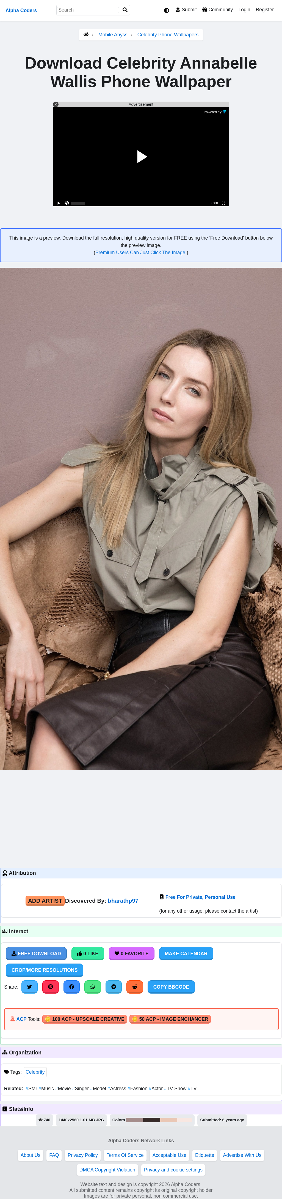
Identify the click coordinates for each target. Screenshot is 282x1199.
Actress (117, 1088)
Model (98, 1088)
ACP (21, 1019)
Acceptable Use (169, 1155)
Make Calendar (186, 953)
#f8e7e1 (184, 1120)
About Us (30, 1155)
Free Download (36, 953)
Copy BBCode (171, 987)
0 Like (87, 953)
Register (265, 9)
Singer (81, 1088)
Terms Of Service (125, 1155)
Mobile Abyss (113, 34)
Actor (156, 1088)
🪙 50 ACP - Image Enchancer (170, 1019)
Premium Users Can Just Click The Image (141, 252)
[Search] (125, 10)
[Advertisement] (141, 818)
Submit (186, 9)
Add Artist (45, 900)
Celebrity (35, 1072)
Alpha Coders (21, 10)
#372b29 (151, 1120)
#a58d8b (134, 1120)
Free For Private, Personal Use (200, 897)
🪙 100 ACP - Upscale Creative (85, 1019)
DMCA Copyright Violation (107, 1170)
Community (217, 9)
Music (46, 1088)
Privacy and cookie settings (173, 1170)
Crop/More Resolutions (45, 970)
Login (244, 9)
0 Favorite (132, 953)
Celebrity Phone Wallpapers (167, 34)
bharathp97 (123, 900)
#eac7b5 (168, 1120)
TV (192, 1088)
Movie (63, 1088)
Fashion (138, 1088)
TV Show (176, 1088)
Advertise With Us (242, 1155)
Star (32, 1088)
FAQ (54, 1155)
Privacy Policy (83, 1155)
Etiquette (204, 1155)
